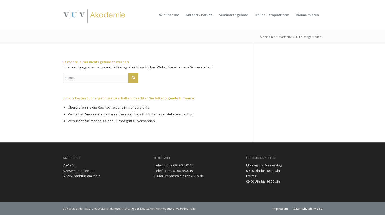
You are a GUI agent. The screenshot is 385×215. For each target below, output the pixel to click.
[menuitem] (169, 15)
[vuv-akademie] (94, 15)
